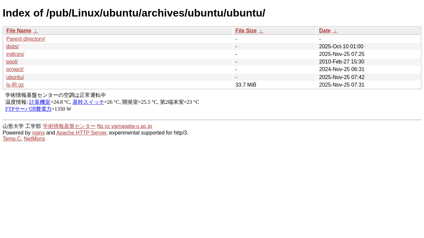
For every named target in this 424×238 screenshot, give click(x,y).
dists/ (12, 46)
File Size (246, 30)
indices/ (15, 54)
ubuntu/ (15, 77)
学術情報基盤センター (69, 126)
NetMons (34, 138)
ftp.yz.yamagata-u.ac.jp (124, 126)
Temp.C (12, 138)
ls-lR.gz (15, 85)
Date (325, 30)
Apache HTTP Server (81, 133)
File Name (18, 30)
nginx (38, 133)
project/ (15, 69)
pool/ (12, 61)
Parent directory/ (25, 39)
